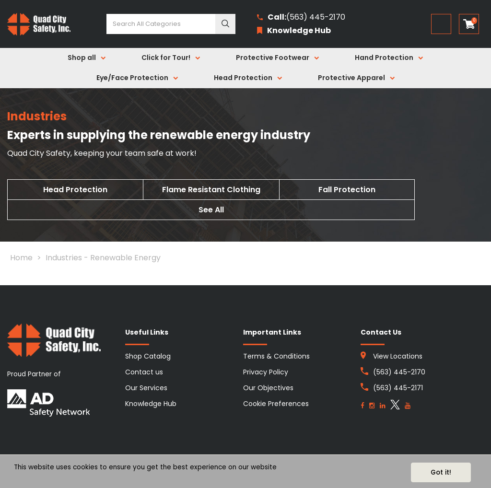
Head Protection (243, 77)
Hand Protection (384, 57)
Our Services (146, 388)
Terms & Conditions (276, 356)
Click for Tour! (165, 57)
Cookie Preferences (276, 403)
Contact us (144, 372)
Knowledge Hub (150, 403)
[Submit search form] (225, 24)
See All (211, 209)
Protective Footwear (272, 57)
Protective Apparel (351, 77)
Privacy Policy (265, 372)
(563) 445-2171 (398, 388)
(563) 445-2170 (301, 17)
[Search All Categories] (170, 24)
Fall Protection (346, 189)
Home (21, 257)
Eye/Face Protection (132, 77)
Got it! (441, 472)
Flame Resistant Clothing (211, 189)
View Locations (397, 356)
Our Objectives (268, 388)
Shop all (82, 57)
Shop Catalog (148, 356)
